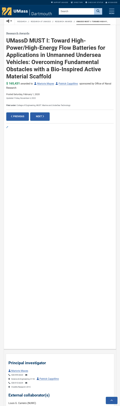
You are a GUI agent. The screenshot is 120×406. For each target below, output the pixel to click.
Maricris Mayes (45, 83)
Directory (77, 2)
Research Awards (63, 22)
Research (22, 22)
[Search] (98, 11)
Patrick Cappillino (68, 83)
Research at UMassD (41, 22)
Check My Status (94, 2)
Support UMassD (59, 2)
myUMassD (112, 2)
